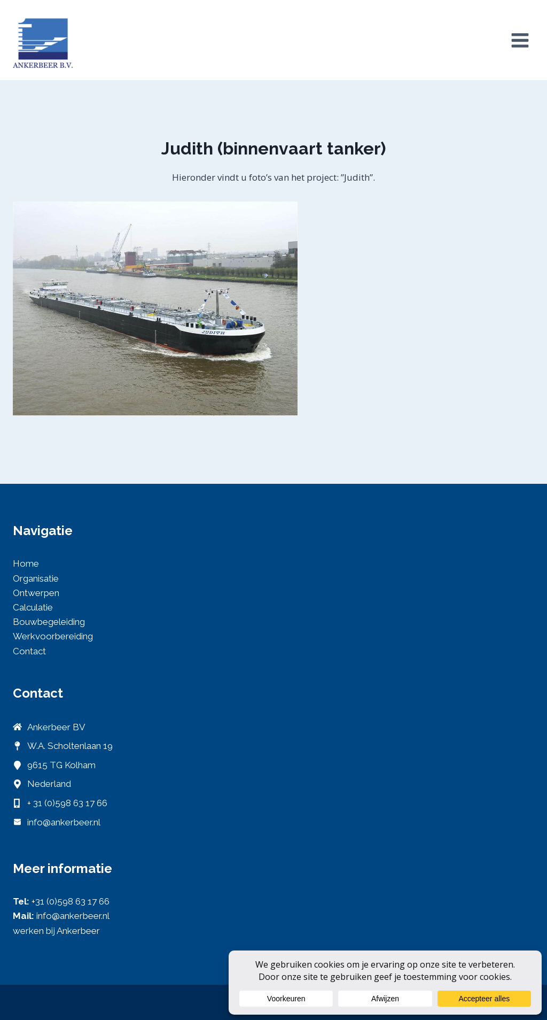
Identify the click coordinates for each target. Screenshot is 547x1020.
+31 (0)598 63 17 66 (71, 901)
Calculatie (33, 607)
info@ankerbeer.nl (63, 822)
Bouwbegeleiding (49, 621)
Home (26, 563)
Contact (29, 651)
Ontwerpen (36, 593)
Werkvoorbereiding (53, 636)
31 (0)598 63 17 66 (70, 803)
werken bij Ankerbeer (56, 930)
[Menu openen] (519, 40)
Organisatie (36, 578)
